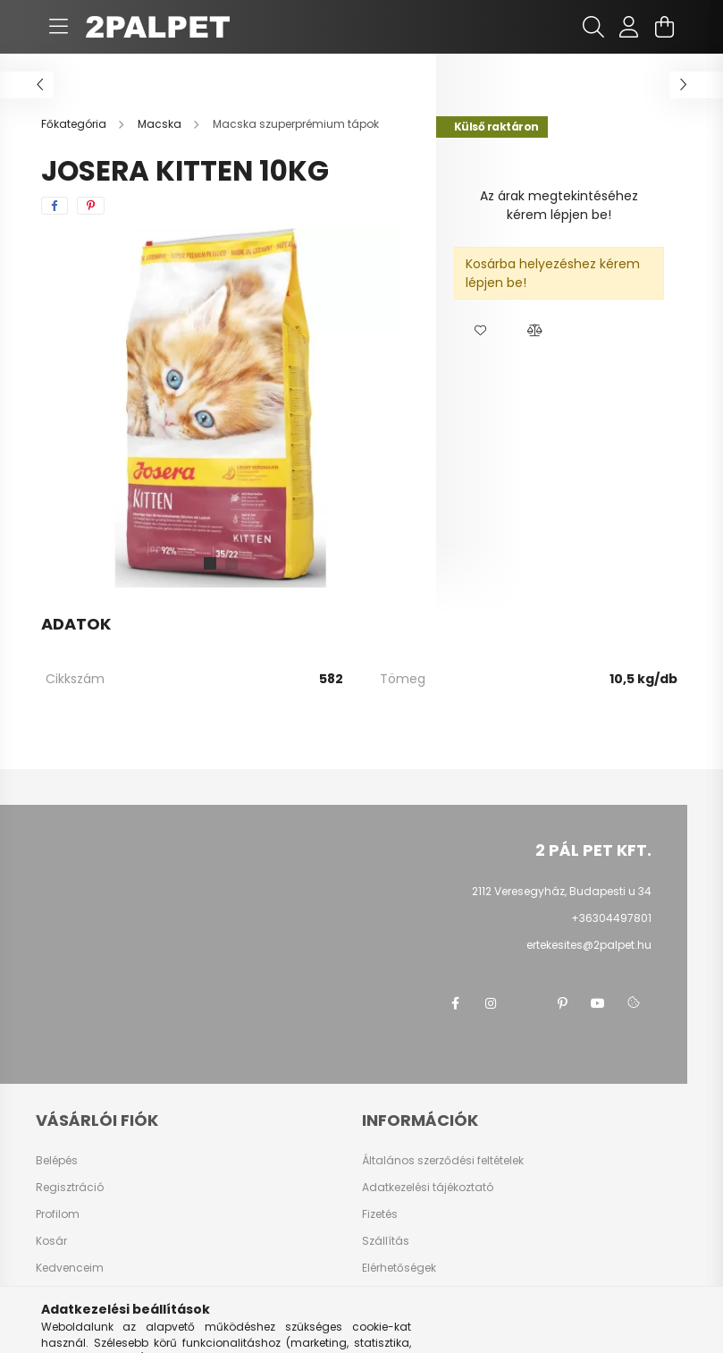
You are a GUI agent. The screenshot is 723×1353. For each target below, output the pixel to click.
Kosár (51, 1241)
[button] (481, 331)
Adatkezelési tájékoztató (427, 1187)
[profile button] (629, 27)
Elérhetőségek (399, 1268)
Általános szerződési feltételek (443, 1160)
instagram (491, 1003)
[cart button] (665, 27)
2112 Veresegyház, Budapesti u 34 (562, 891)
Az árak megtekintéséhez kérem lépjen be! (559, 205)
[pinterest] (91, 206)
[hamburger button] (59, 27)
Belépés (57, 1160)
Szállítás (385, 1241)
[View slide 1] (210, 563)
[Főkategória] (75, 123)
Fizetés (380, 1214)
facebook (455, 1003)
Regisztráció (70, 1187)
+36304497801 (611, 918)
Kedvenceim (70, 1268)
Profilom (58, 1214)
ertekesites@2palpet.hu (589, 944)
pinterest (562, 1003)
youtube (598, 1003)
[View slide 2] (231, 563)
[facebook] (54, 206)
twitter (526, 1003)
